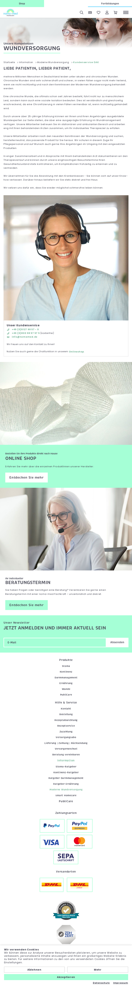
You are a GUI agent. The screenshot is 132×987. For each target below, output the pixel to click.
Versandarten (66, 871)
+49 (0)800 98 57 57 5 (23, 333)
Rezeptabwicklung (66, 720)
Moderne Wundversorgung (66, 789)
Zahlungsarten (66, 813)
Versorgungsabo (66, 737)
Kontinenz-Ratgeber (66, 772)
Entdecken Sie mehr (26, 477)
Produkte (66, 660)
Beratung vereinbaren (66, 754)
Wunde (66, 689)
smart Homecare (66, 795)
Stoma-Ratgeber (66, 766)
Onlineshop (76, 351)
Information (66, 760)
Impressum (120, 983)
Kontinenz (66, 671)
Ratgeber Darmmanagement (66, 778)
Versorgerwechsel (66, 748)
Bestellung (66, 714)
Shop (22, 3)
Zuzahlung (66, 731)
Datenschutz (101, 983)
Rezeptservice (66, 725)
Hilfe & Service (66, 702)
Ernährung (66, 683)
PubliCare (66, 694)
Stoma (66, 666)
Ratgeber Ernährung (66, 783)
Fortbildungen (110, 3)
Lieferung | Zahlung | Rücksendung (66, 743)
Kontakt (66, 708)
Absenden (117, 642)
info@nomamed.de (22, 336)
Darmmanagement (66, 677)
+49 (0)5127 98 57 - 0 (23, 329)
